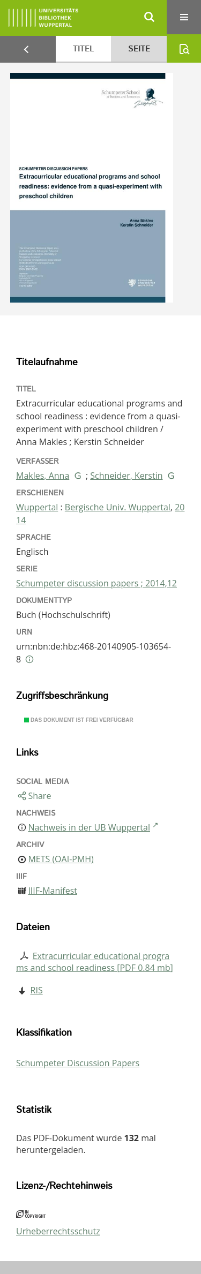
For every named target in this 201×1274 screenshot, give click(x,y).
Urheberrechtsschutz (58, 1231)
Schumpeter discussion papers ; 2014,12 (96, 583)
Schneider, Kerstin (126, 475)
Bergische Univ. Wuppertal (117, 507)
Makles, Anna (42, 475)
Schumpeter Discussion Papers (77, 1063)
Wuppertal (37, 507)
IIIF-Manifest (52, 890)
